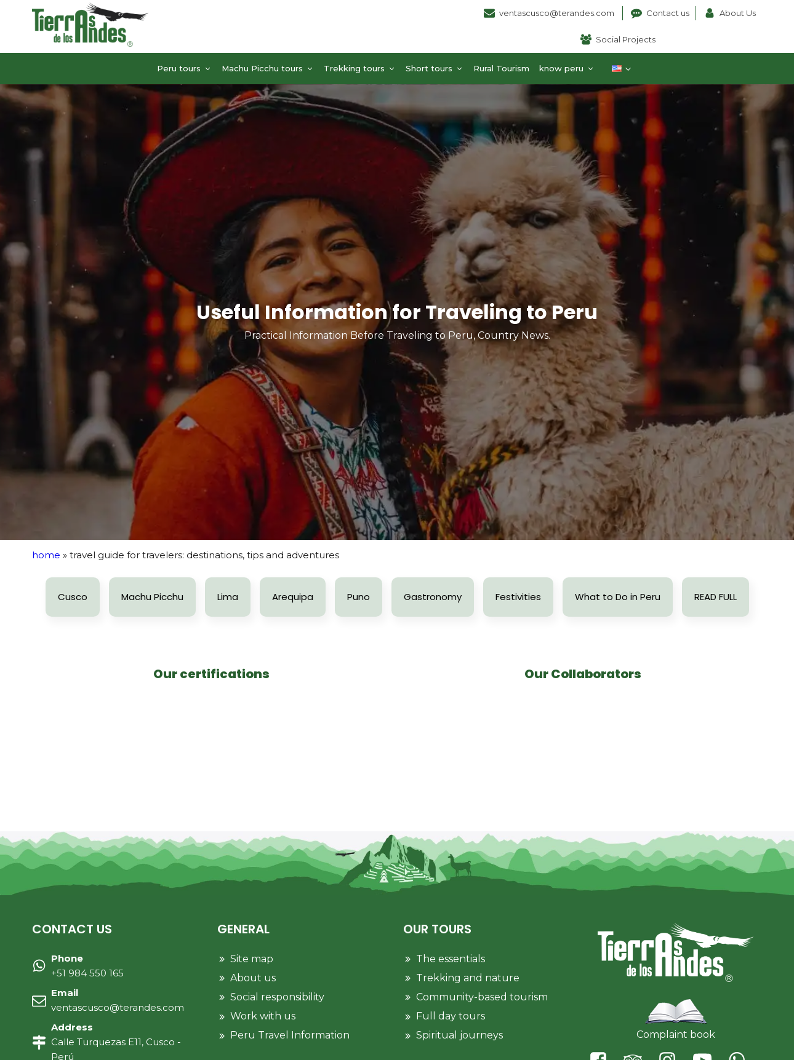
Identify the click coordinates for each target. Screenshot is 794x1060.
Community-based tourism (482, 997)
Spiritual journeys (459, 1035)
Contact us (667, 13)
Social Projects (626, 39)
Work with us (262, 1016)
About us (253, 978)
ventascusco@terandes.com (557, 13)
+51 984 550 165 (87, 965)
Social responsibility (277, 997)
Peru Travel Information (290, 1035)
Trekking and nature (467, 978)
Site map (251, 959)
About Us (738, 13)
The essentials (450, 959)
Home (46, 555)
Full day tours (450, 1016)
